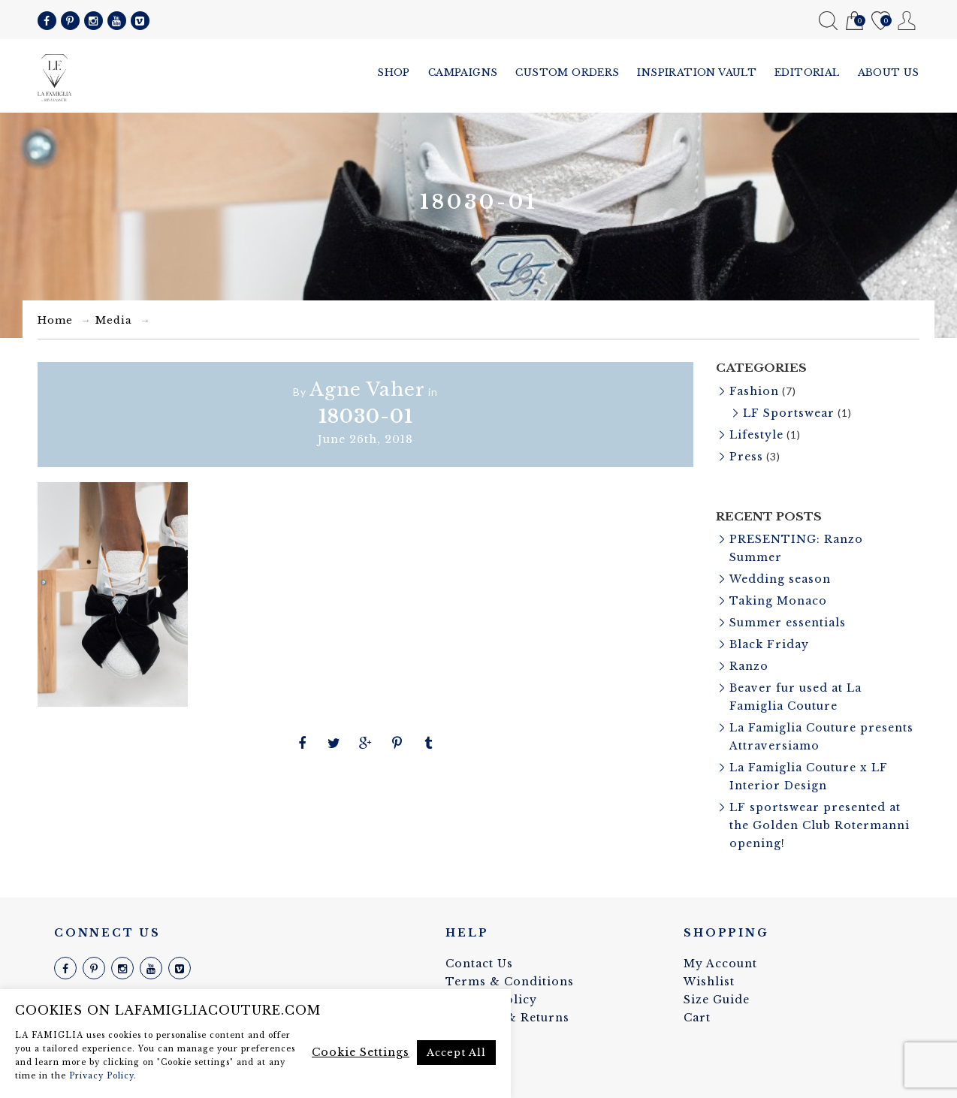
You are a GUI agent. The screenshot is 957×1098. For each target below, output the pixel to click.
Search (828, 20)
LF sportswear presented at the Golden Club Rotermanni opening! (819, 825)
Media (113, 320)
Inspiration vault (696, 72)
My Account (907, 20)
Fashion (754, 391)
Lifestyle (756, 435)
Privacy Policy (101, 1076)
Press (746, 456)
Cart (854, 21)
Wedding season (780, 579)
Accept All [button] (456, 1052)
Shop (393, 72)
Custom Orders (567, 72)
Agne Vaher (367, 389)
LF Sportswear (789, 413)
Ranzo (748, 666)
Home (55, 320)
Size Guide (717, 999)
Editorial (807, 72)
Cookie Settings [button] (360, 1052)
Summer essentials (787, 622)
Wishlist (880, 21)
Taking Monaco (778, 601)
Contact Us (479, 963)
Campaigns (463, 72)
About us (888, 72)
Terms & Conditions (509, 981)
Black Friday (769, 644)
